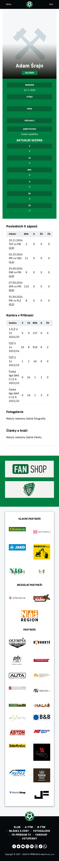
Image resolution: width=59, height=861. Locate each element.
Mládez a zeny (19, 830)
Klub (17, 827)
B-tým (41, 827)
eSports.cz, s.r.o (47, 854)
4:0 (11, 276)
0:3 (11, 304)
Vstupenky (29, 838)
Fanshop (41, 834)
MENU (8, 4)
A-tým (29, 827)
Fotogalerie (41, 830)
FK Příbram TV (21, 834)
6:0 (11, 290)
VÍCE (51, 4)
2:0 (11, 247)
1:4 (11, 262)
